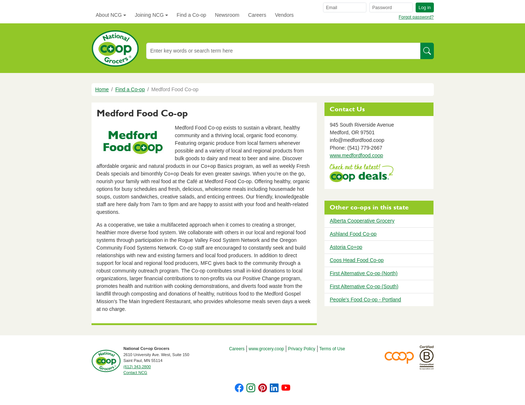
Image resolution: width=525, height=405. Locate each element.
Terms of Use (332, 348)
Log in (425, 7)
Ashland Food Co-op (353, 234)
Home (102, 89)
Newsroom (227, 15)
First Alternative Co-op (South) (364, 286)
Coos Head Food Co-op (357, 260)
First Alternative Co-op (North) (363, 273)
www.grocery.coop (266, 348)
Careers (257, 15)
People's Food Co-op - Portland (365, 299)
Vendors (284, 15)
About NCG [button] (109, 15)
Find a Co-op (191, 15)
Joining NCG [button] (149, 15)
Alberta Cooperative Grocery (362, 221)
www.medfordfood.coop (356, 155)
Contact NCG (135, 372)
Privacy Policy (301, 348)
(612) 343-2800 (137, 366)
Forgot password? (415, 17)
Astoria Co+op (346, 247)
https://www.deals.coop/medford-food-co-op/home (361, 174)
